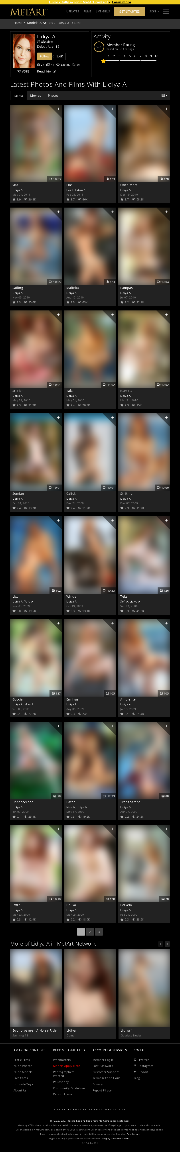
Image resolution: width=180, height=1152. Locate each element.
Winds (71, 596)
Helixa (71, 905)
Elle (69, 185)
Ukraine (45, 41)
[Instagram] (143, 1066)
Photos (53, 95)
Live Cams (21, 1078)
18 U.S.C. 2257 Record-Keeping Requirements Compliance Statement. (90, 1120)
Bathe (71, 802)
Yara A (28, 601)
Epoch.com (133, 1134)
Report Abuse (62, 1094)
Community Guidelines (69, 1088)
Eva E (70, 190)
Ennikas (72, 699)
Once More (129, 185)
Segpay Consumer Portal (116, 1138)
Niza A (70, 807)
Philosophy (61, 1082)
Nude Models (23, 1072)
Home (18, 23)
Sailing (17, 288)
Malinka (72, 288)
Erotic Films (22, 1060)
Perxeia (126, 905)
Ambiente (128, 699)
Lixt (15, 596)
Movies (35, 95)
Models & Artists (40, 23)
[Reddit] (141, 1072)
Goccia (17, 699)
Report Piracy (102, 1090)
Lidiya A (17, 190)
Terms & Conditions (107, 1078)
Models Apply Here (66, 1066)
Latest (18, 96)
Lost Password (103, 1066)
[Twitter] (141, 1060)
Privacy (98, 1084)
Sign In (154, 11)
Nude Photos (23, 1066)
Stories (18, 391)
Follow (44, 56)
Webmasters (62, 1060)
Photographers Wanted (64, 1074)
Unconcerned (23, 802)
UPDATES (72, 11)
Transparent (130, 802)
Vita (15, 185)
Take (70, 391)
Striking (126, 493)
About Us (20, 1090)
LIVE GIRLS (103, 11)
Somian (18, 493)
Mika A (29, 704)
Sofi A (124, 601)
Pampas (126, 288)
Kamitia (126, 391)
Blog (137, 1078)
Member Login (103, 1060)
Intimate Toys (23, 1084)
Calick (71, 493)
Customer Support (106, 1072)
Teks (123, 596)
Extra (16, 905)
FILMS (88, 11)
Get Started (129, 11)
